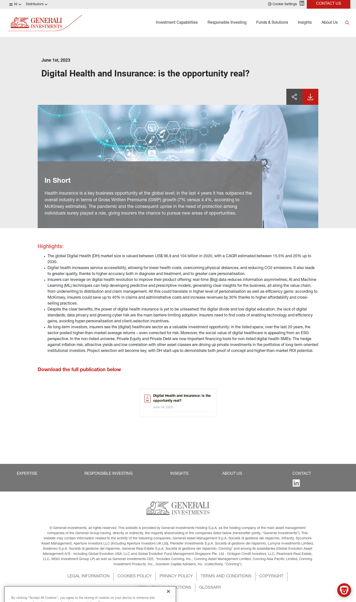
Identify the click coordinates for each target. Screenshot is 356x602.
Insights (305, 23)
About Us (330, 23)
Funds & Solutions (272, 23)
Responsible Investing (227, 23)
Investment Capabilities (177, 23)
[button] (282, 4)
